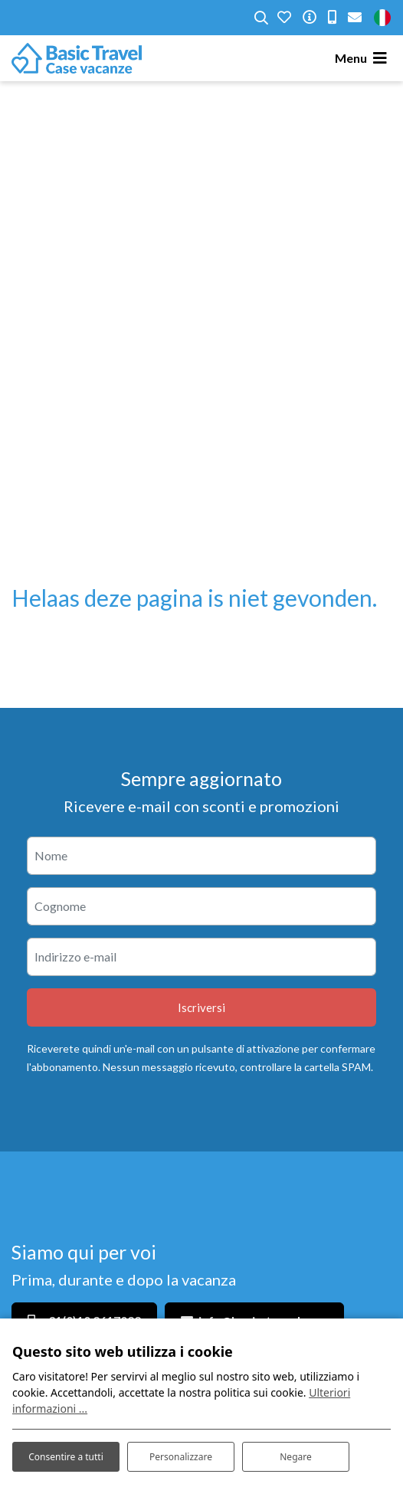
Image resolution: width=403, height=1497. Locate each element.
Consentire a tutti (65, 1456)
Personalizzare (180, 1456)
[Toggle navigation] (363, 58)
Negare (295, 1456)
